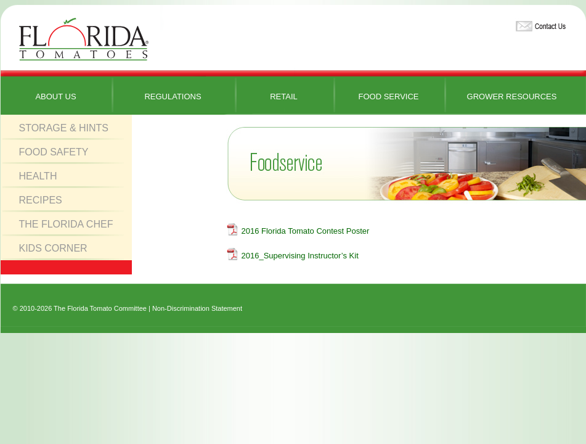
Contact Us (539, 24)
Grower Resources (512, 96)
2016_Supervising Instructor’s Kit (300, 255)
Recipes (40, 200)
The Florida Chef (66, 224)
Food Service (388, 96)
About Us (55, 96)
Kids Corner (53, 248)
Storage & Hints (64, 128)
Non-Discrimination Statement (197, 308)
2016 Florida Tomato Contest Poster (306, 231)
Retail (284, 96)
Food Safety (54, 152)
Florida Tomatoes (84, 40)
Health (38, 176)
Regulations (172, 96)
